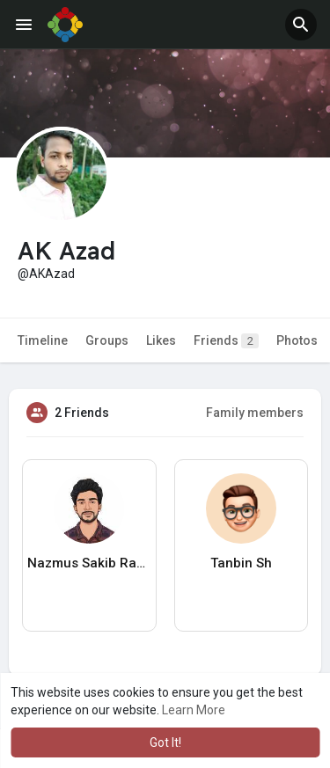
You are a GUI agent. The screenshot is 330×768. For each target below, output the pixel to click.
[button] (301, 24)
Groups (106, 340)
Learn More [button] (193, 710)
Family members (255, 413)
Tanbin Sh (241, 563)
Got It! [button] (165, 742)
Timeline (43, 340)
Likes (161, 340)
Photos (297, 340)
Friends (226, 340)
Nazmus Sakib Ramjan (89, 563)
